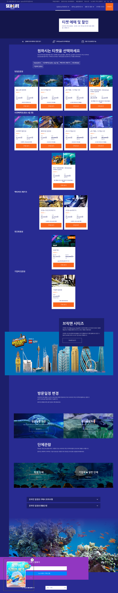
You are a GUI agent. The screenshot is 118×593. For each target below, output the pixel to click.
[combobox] (56, 588)
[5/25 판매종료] (18, 574)
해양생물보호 (79, 1)
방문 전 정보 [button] (89, 7)
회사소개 (86, 1)
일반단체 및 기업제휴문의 (67, 1)
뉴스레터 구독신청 (44, 573)
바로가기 (39, 477)
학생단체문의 (56, 1)
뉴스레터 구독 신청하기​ (97, 1)
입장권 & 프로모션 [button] (63, 7)
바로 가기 (88, 429)
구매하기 (109, 7)
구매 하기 (26, 106)
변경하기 (39, 429)
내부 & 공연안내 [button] (77, 7)
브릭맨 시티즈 (100, 7)
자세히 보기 (72, 340)
